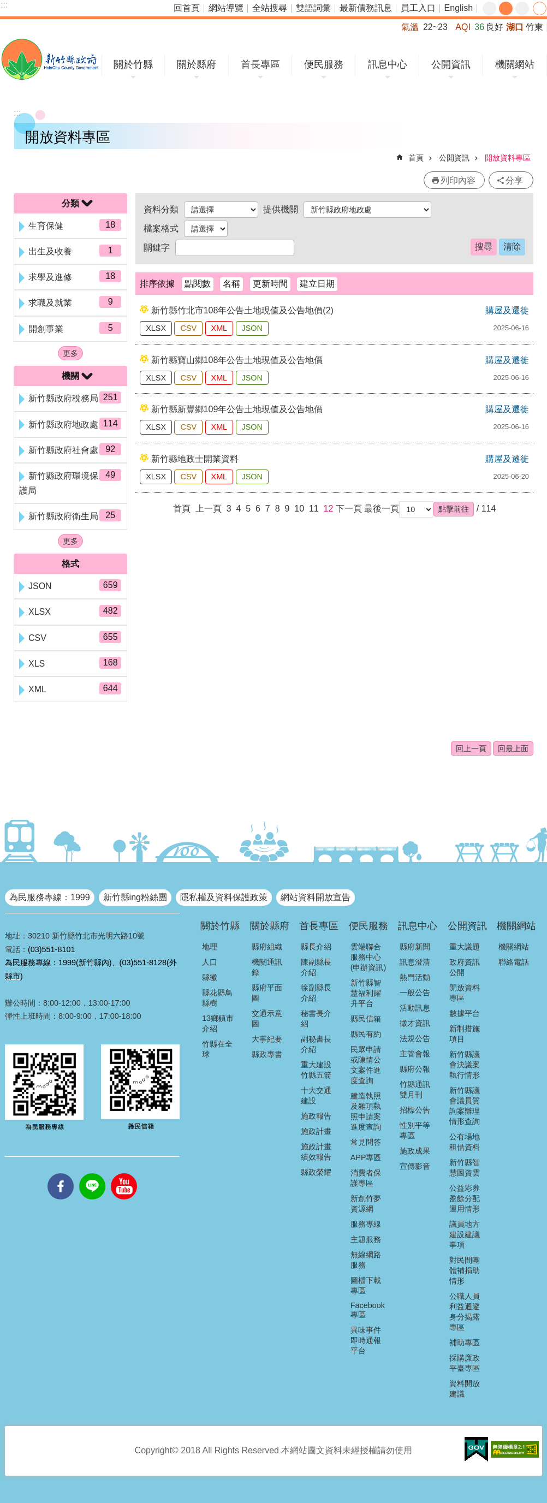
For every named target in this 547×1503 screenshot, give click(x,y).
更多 (70, 353)
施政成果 (415, 1150)
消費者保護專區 (365, 1177)
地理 (209, 946)
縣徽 (209, 977)
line (92, 1173)
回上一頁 (471, 748)
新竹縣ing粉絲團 (135, 897)
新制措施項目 (464, 1033)
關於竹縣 (133, 64)
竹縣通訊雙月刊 (415, 1089)
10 (299, 508)
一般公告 (415, 992)
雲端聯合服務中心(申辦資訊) (368, 957)
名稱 (231, 283)
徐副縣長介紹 (316, 992)
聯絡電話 (513, 962)
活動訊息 (415, 1007)
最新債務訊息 (366, 8)
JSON (252, 328)
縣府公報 (415, 1069)
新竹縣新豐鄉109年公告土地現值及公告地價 (237, 409)
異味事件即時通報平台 (365, 1340)
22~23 (435, 27)
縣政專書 (267, 1054)
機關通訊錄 (267, 967)
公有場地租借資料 (464, 1141)
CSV (188, 328)
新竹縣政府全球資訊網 (50, 59)
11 (314, 508)
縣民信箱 (365, 1018)
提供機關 (280, 209)
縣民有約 (365, 1034)
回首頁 (187, 8)
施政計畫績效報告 (316, 1151)
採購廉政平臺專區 (464, 1363)
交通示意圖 (267, 1018)
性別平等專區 (415, 1130)
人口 (209, 962)
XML (219, 328)
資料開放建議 (464, 1388)
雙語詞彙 (313, 8)
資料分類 (161, 209)
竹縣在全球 (217, 1049)
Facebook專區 (367, 1310)
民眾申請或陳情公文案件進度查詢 (365, 1065)
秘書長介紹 (316, 1018)
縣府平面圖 (267, 992)
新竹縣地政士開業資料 (195, 459)
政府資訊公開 (464, 967)
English (458, 8)
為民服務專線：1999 (49, 897)
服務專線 (365, 1224)
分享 (539, 8)
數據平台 (464, 1013)
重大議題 (464, 946)
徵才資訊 (415, 1023)
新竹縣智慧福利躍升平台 (365, 993)
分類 (70, 203)
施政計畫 (316, 1131)
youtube (124, 1173)
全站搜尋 (269, 8)
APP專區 (366, 1157)
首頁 (416, 157)
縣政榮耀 (316, 1172)
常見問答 (365, 1142)
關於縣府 (196, 64)
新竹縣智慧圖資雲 (464, 1167)
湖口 (515, 27)
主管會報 (415, 1053)
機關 (70, 376)
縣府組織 (267, 946)
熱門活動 (415, 977)
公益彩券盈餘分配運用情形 (464, 1198)
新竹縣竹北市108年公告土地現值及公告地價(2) (242, 310)
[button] (453, 509)
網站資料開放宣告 (315, 897)
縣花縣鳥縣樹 (217, 997)
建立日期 (317, 283)
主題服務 (365, 1239)
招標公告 (415, 1110)
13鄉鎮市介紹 (218, 1023)
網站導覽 (226, 8)
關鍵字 (157, 247)
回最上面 (513, 748)
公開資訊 (451, 64)
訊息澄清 (415, 962)
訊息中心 (387, 64)
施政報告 (316, 1116)
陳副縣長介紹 (316, 967)
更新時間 (270, 283)
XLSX (156, 328)
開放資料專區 (508, 157)
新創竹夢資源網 (365, 1203)
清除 (512, 246)
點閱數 (198, 283)
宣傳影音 (415, 1166)
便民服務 (323, 64)
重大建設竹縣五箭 (316, 1069)
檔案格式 (161, 228)
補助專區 (464, 1342)
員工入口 (418, 8)
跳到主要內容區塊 (5, 5)
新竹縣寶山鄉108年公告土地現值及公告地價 (237, 360)
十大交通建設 (316, 1095)
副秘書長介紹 (316, 1044)
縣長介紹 (316, 946)
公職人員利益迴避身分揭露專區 (464, 1312)
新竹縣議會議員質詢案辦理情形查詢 (464, 1106)
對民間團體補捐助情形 (464, 1270)
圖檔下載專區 (365, 1285)
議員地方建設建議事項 (464, 1234)
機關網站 (514, 64)
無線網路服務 (365, 1259)
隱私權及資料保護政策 (223, 897)
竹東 (534, 27)
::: (4, 4)
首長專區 (260, 64)
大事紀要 (267, 1039)
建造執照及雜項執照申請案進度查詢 (365, 1111)
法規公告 (415, 1038)
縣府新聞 (415, 946)
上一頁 (208, 508)
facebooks (60, 1173)
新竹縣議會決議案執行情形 (464, 1064)
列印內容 (458, 180)
